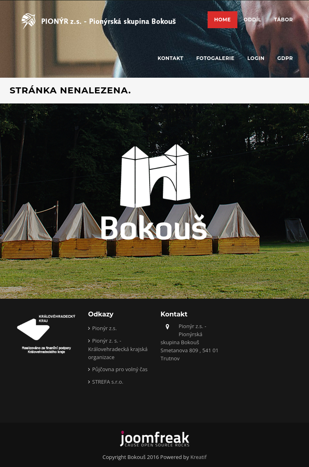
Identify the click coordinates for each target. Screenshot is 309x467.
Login (256, 58)
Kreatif (198, 457)
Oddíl (253, 20)
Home (222, 20)
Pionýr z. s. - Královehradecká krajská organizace (118, 349)
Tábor (283, 20)
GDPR (285, 58)
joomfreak (154, 439)
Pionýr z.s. (104, 328)
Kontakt (170, 58)
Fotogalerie (215, 58)
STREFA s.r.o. (107, 381)
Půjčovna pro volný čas (120, 369)
